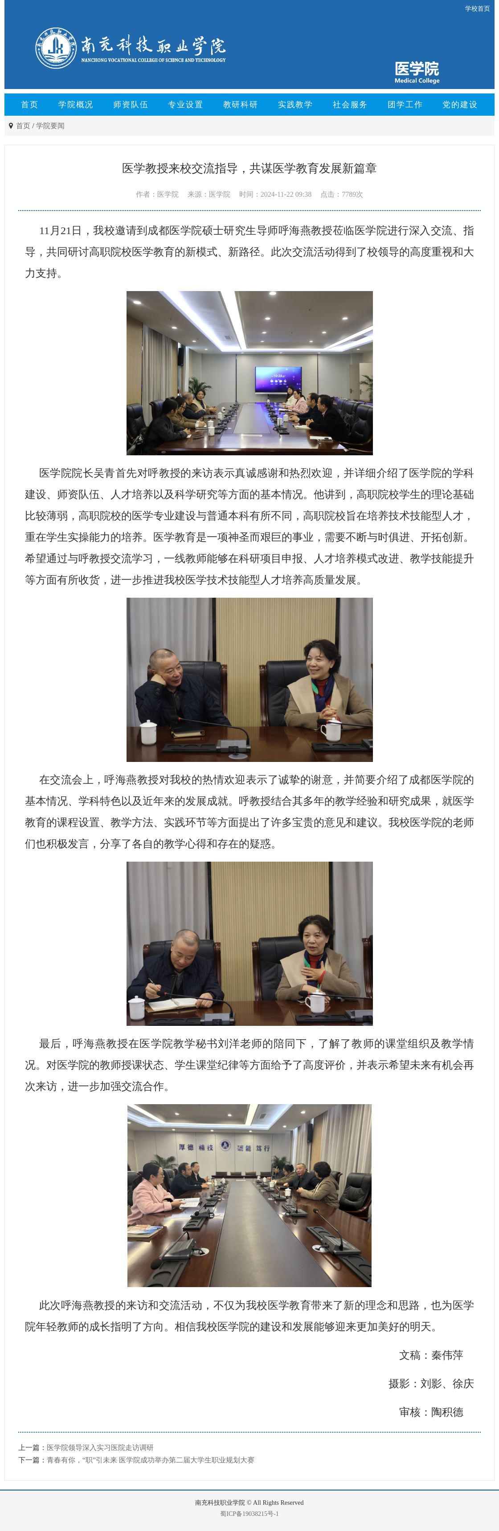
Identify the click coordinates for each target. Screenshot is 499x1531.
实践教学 (295, 104)
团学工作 (405, 104)
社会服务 (350, 104)
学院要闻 (50, 126)
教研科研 (240, 104)
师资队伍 (130, 104)
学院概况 (76, 104)
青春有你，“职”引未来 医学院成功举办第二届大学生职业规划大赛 (150, 1460)
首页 (30, 104)
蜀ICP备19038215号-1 (249, 1514)
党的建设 (460, 104)
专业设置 (185, 104)
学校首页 (477, 8)
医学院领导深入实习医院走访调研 (100, 1447)
